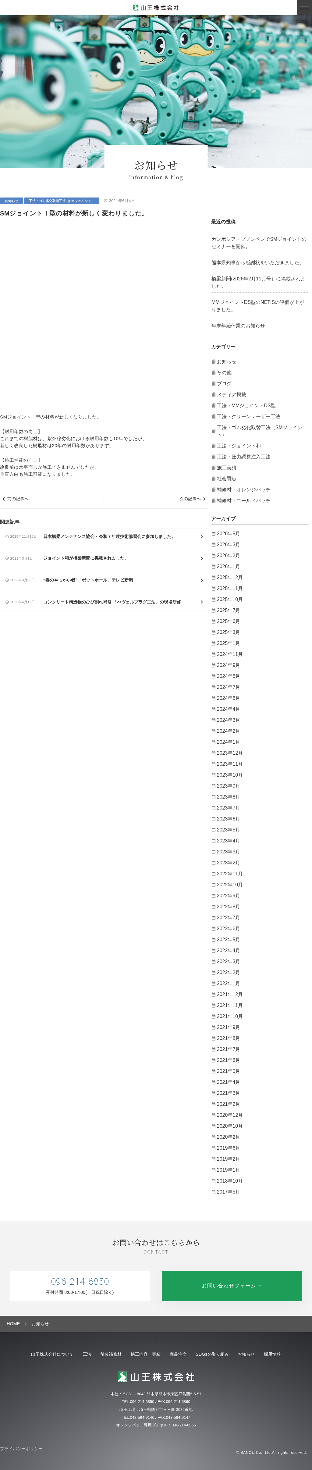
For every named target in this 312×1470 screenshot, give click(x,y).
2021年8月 (228, 1038)
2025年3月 (228, 632)
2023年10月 (230, 775)
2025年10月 (230, 599)
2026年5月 (228, 533)
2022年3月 (228, 961)
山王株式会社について (33, 1354)
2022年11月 (230, 873)
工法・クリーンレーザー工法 (248, 416)
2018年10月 (230, 1180)
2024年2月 (228, 731)
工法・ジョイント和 (239, 445)
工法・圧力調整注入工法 (244, 456)
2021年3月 (228, 1093)
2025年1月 (228, 643)
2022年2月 (228, 972)
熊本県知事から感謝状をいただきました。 (257, 262)
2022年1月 (228, 983)
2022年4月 (228, 950)
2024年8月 (228, 676)
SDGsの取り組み (220, 1354)
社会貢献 (226, 478)
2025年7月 (228, 610)
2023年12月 (230, 753)
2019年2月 (228, 1159)
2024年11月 (230, 654)
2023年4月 (228, 840)
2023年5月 (228, 829)
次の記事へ (190, 321)
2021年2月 (228, 1104)
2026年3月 (228, 544)
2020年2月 (228, 1137)
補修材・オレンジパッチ (244, 489)
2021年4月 (228, 1082)
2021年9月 (228, 1027)
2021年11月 (230, 1005)
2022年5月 (228, 939)
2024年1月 (228, 742)
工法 (73, 1354)
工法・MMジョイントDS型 (246, 405)
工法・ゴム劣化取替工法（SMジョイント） (61, 201)
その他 (224, 372)
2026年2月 (228, 555)
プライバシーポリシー (21, 1448)
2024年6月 (228, 698)
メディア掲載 (231, 394)
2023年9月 (228, 785)
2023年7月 (228, 807)
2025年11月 (230, 588)
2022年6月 (228, 928)
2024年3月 (228, 720)
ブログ (224, 383)
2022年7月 (228, 917)
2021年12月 (230, 994)
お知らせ (11, 201)
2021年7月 (228, 1049)
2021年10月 (230, 1016)
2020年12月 (230, 1115)
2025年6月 (228, 621)
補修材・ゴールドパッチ (244, 500)
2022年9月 (228, 895)
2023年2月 (228, 862)
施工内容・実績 (143, 1354)
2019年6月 (228, 1148)
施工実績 (226, 467)
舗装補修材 (102, 1354)
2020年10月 (230, 1126)
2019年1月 (228, 1170)
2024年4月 (228, 709)
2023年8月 (228, 796)
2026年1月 (228, 566)
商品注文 (181, 1354)
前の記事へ (18, 321)
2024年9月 (228, 665)
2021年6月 (228, 1060)
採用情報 (291, 1354)
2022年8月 (228, 906)
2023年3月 (228, 851)
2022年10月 (230, 884)
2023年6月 (228, 818)
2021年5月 (228, 1071)
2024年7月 (228, 687)
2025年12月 (230, 577)
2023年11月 (230, 764)
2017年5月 (228, 1191)
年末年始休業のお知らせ (238, 325)
